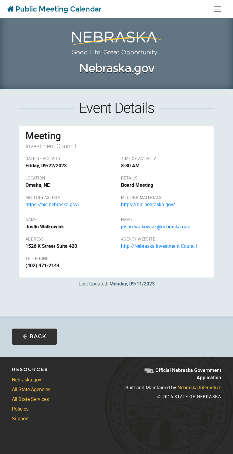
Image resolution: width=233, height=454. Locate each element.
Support (20, 418)
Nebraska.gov (116, 68)
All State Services (30, 399)
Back (34, 336)
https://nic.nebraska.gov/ (52, 204)
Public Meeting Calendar (54, 9)
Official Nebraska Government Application (182, 374)
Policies (20, 408)
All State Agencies (31, 389)
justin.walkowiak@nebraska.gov (155, 226)
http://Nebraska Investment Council (159, 246)
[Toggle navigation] (217, 9)
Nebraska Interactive (199, 387)
